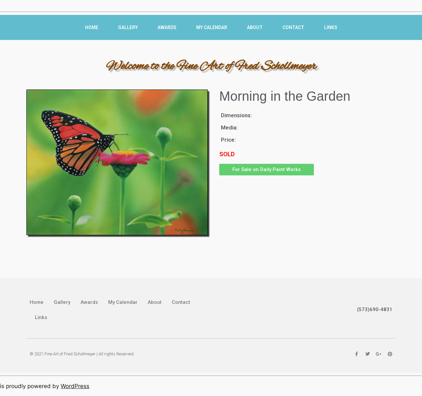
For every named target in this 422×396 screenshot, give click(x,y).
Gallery (128, 27)
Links (330, 27)
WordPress (75, 386)
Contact (293, 27)
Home (91, 27)
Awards (167, 27)
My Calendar (211, 27)
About (255, 27)
